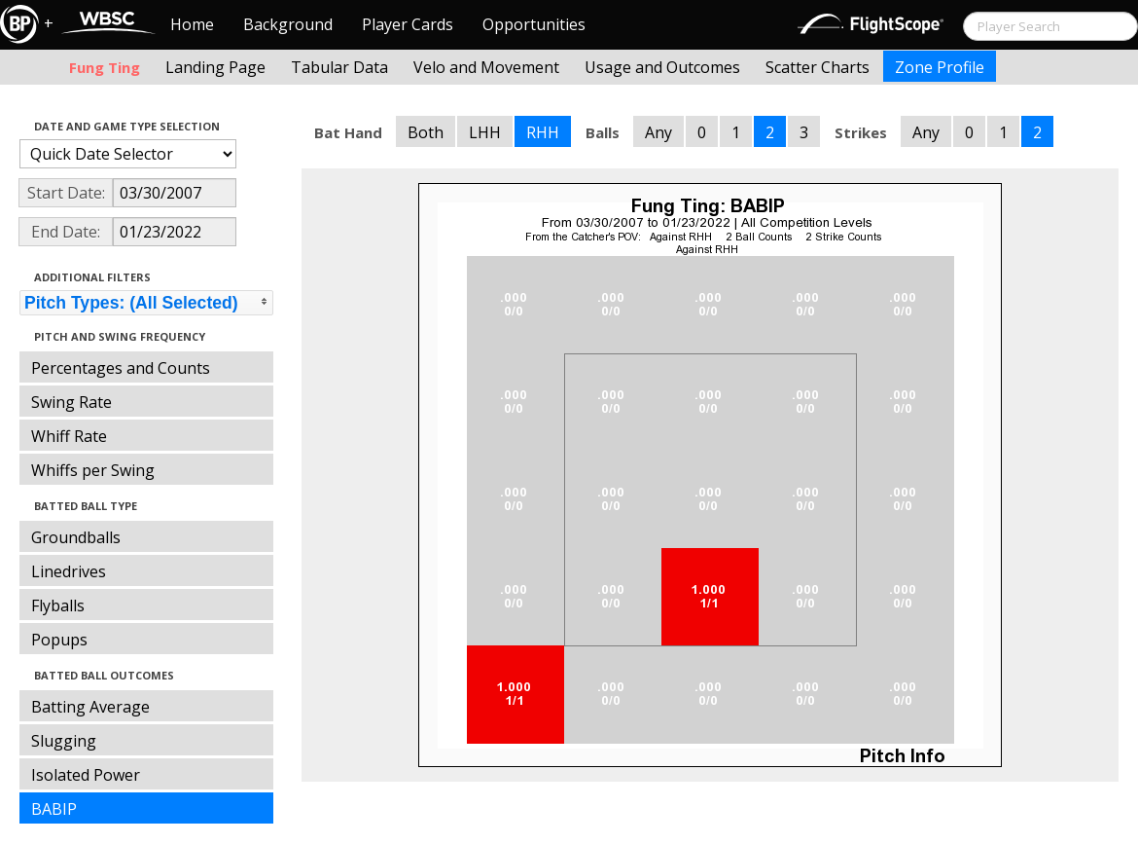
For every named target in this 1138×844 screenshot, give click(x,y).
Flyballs (58, 605)
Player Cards (407, 24)
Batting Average (90, 706)
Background (288, 24)
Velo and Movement (486, 67)
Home (192, 24)
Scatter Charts (817, 67)
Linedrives (68, 571)
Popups (59, 639)
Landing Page (215, 67)
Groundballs (76, 537)
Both (426, 132)
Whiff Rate (69, 436)
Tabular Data (339, 67)
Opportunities (534, 24)
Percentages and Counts (120, 368)
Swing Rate (71, 402)
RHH (542, 132)
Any (658, 132)
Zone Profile (939, 67)
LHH (485, 132)
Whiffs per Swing (93, 470)
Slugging (63, 741)
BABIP (54, 809)
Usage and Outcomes (662, 67)
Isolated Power (85, 775)
